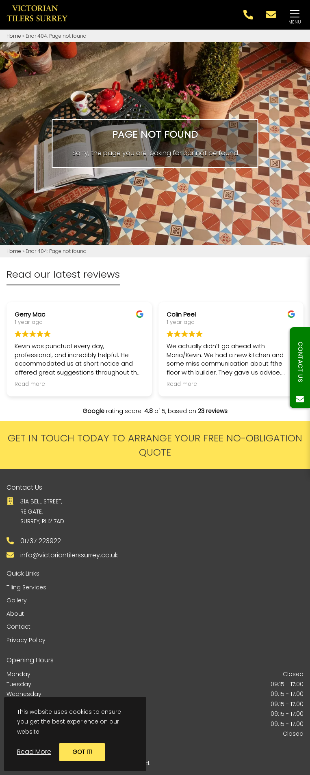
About (15, 614)
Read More (34, 751)
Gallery (17, 600)
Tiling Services (26, 587)
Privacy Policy (26, 640)
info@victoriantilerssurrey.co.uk (69, 555)
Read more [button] (30, 384)
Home (14, 35)
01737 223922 (40, 541)
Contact (18, 627)
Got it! (82, 752)
